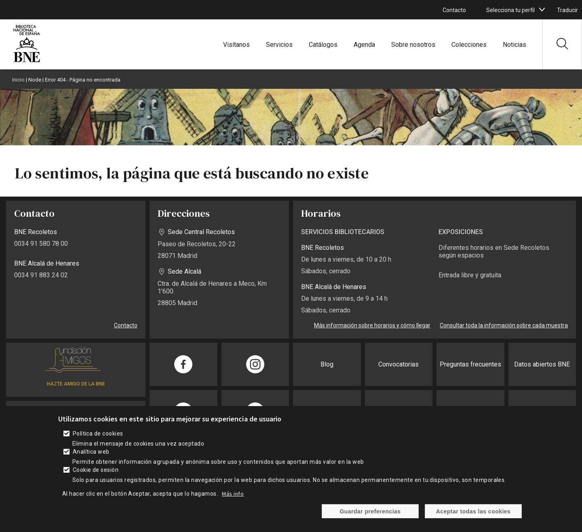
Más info (233, 501)
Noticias (514, 44)
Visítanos (236, 44)
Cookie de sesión (96, 477)
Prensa (327, 411)
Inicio (18, 80)
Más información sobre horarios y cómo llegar (372, 325)
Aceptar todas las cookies (473, 519)
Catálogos (323, 44)
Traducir (567, 10)
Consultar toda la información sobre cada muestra (504, 325)
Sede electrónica (398, 411)
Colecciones (469, 44)
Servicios (279, 44)
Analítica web (91, 459)
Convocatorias (398, 364)
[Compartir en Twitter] (255, 411)
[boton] (542, 10)
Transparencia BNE (470, 411)
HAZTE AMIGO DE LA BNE (76, 384)
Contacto (454, 10)
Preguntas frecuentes (470, 364)
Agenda (364, 44)
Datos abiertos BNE (542, 364)
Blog (327, 364)
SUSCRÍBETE (76, 413)
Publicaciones (542, 411)
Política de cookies (98, 441)
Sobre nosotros (413, 44)
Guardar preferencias (370, 519)
